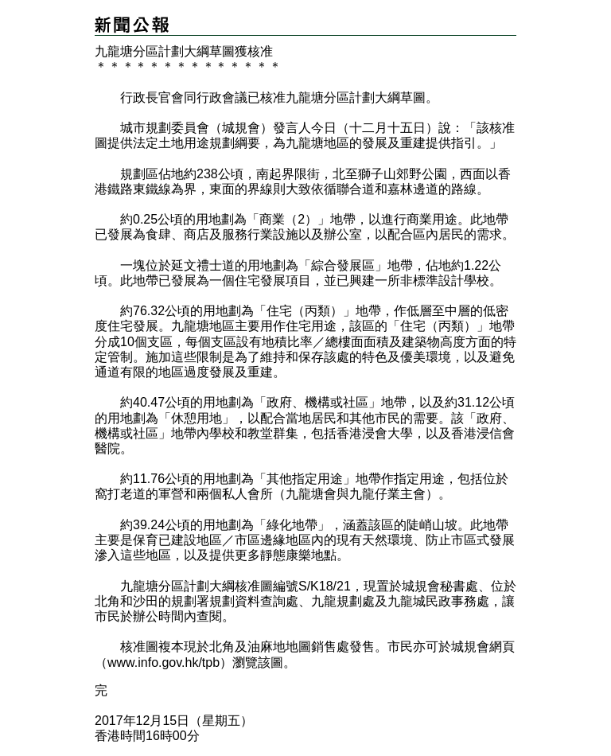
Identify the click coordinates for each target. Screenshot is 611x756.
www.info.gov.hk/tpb (163, 662)
